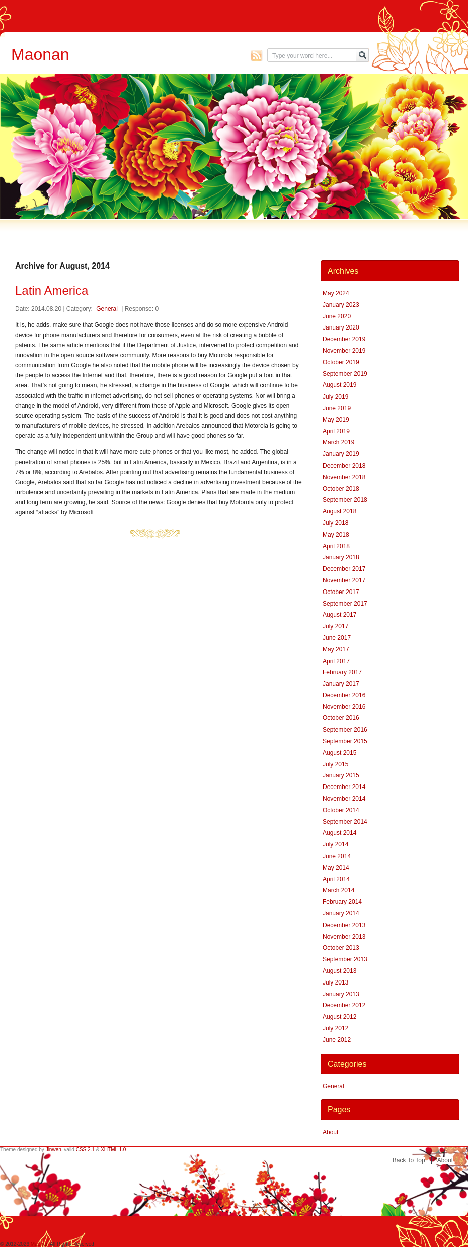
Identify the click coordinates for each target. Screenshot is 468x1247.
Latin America (51, 290)
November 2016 (344, 706)
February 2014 (342, 901)
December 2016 (344, 695)
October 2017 (341, 592)
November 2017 (344, 580)
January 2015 (341, 775)
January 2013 (341, 994)
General (107, 308)
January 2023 (341, 304)
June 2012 (337, 1039)
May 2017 (336, 649)
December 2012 (344, 1005)
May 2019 (336, 419)
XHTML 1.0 (113, 1149)
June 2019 (337, 408)
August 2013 (339, 970)
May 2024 (336, 293)
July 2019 (335, 396)
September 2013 (345, 959)
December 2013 (344, 925)
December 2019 (344, 339)
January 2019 (341, 453)
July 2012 (335, 1028)
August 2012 (339, 1016)
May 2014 (336, 867)
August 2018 (339, 511)
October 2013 (341, 947)
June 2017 (337, 637)
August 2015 (339, 752)
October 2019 (341, 362)
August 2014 (339, 832)
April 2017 (336, 661)
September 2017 (345, 603)
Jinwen (53, 1149)
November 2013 (344, 936)
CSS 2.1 (85, 1149)
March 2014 (338, 890)
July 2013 (335, 982)
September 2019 (345, 373)
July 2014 (335, 844)
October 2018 (341, 488)
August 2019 (339, 384)
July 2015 (335, 764)
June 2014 (337, 856)
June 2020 (337, 316)
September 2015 (345, 741)
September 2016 (345, 729)
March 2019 (338, 442)
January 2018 (341, 557)
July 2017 (335, 626)
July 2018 (335, 523)
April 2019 (336, 431)
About (330, 1132)
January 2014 (341, 913)
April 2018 (336, 546)
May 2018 (336, 534)
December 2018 (344, 465)
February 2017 (342, 672)
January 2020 (341, 327)
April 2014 (336, 879)
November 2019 (344, 350)
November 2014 (344, 798)
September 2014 (345, 821)
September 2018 (345, 499)
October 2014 (341, 810)
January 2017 (341, 683)
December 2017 (344, 568)
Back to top (409, 1160)
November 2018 (344, 477)
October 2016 (341, 717)
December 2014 (344, 787)
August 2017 (339, 614)
